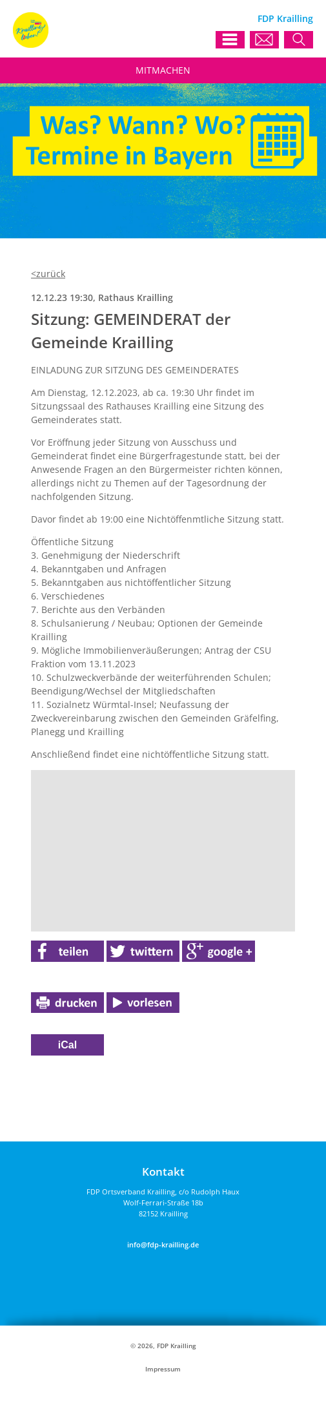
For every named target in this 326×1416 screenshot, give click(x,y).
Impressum (163, 1369)
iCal (67, 1044)
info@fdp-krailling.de (163, 1244)
